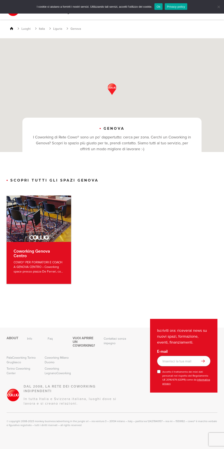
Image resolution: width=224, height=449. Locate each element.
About (12, 338)
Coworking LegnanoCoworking (58, 371)
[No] (218, 7)
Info (29, 338)
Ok (158, 6)
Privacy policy (176, 6)
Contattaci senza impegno (115, 341)
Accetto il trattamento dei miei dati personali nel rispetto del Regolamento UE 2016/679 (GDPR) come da (186, 378)
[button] (112, 89)
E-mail (162, 351)
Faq (50, 338)
